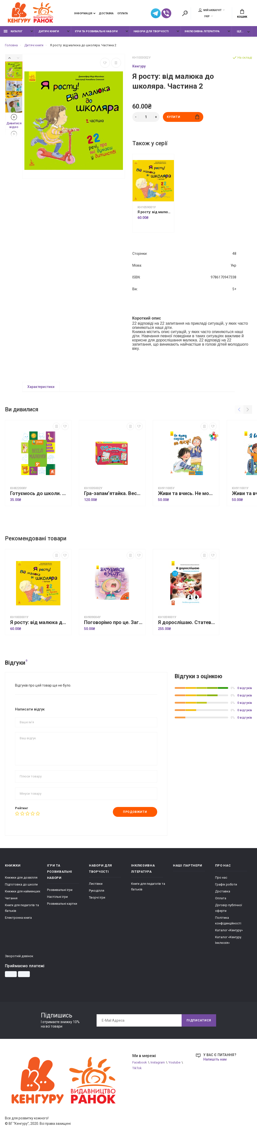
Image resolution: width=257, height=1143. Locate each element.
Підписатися (199, 1020)
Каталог (13, 31)
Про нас (221, 877)
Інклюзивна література (202, 31)
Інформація (83, 13)
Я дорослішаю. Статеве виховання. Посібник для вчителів (187, 622)
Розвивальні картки (62, 903)
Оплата (122, 13)
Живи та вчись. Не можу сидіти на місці (187, 493)
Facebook (139, 1062)
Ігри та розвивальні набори (96, 31)
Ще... (240, 31)
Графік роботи (226, 884)
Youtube (174, 1062)
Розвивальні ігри (59, 890)
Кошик (242, 13)
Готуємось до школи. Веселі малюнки (39, 493)
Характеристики (40, 387)
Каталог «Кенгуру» (229, 930)
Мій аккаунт (210, 10)
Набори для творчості (151, 31)
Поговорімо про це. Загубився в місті (113, 622)
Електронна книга (18, 917)
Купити (183, 116)
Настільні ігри (57, 897)
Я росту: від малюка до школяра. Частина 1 (154, 212)
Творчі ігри (97, 897)
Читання (11, 898)
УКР (207, 16)
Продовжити (135, 812)
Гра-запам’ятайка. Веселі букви (113, 493)
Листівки (96, 883)
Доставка (106, 13)
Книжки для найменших (22, 891)
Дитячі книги (48, 31)
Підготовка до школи (21, 884)
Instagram (158, 1062)
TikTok (137, 1068)
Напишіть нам (215, 1059)
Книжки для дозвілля (21, 877)
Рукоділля (96, 890)
